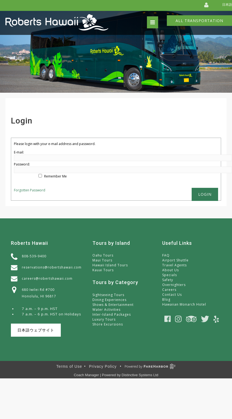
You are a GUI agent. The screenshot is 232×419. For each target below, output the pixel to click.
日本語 (227, 4)
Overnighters (174, 284)
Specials (169, 275)
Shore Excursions (107, 324)
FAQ (166, 255)
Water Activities (106, 309)
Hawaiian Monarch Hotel (184, 304)
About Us (170, 270)
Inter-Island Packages (111, 314)
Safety (167, 280)
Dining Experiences (109, 299)
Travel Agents (174, 265)
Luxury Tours (104, 319)
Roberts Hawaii (29, 243)
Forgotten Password (29, 190)
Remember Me (55, 176)
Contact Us (172, 294)
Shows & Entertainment (113, 304)
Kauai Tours (103, 270)
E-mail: (19, 152)
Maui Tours (102, 260)
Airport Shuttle (175, 260)
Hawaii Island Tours (110, 265)
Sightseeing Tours (108, 295)
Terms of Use (69, 366)
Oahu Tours (102, 255)
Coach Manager (86, 375)
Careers (169, 289)
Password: (22, 164)
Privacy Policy (103, 366)
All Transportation (199, 20)
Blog (166, 299)
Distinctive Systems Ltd (140, 375)
